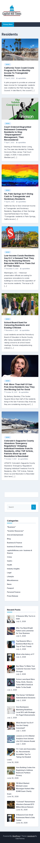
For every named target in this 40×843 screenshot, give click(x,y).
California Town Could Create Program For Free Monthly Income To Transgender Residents (19, 72)
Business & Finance (14, 543)
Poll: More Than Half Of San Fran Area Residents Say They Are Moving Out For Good (19, 387)
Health (9, 565)
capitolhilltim (22, 78)
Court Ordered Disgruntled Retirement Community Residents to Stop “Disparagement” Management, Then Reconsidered (17, 133)
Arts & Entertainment (15, 535)
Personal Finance (13, 592)
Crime (9, 557)
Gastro (9, 561)
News (8, 64)
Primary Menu (8, 24)
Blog (9, 539)
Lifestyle (10, 576)
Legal (9, 573)
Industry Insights (13, 569)
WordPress (16, 836)
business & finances (14, 547)
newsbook (31, 836)
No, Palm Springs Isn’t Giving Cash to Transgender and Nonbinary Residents (18, 196)
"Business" (11, 527)
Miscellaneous (12, 580)
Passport (10, 588)
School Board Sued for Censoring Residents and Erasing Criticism (16, 325)
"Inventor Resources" (15, 531)
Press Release (12, 596)
